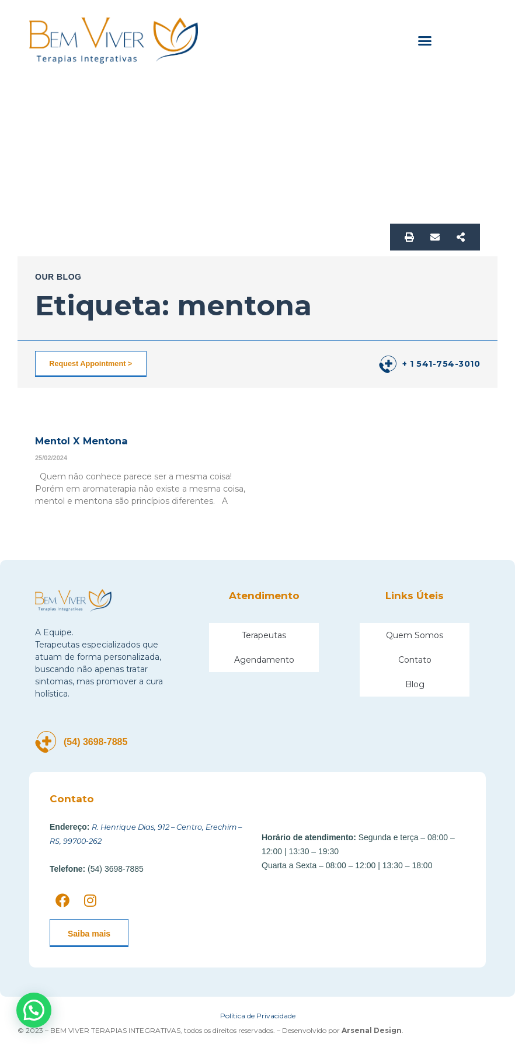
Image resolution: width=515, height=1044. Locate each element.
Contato (415, 659)
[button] (425, 41)
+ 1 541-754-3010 (441, 364)
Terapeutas (264, 634)
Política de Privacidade (257, 1015)
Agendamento (264, 659)
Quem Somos (414, 634)
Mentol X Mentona (84, 441)
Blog (414, 683)
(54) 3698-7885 (102, 741)
